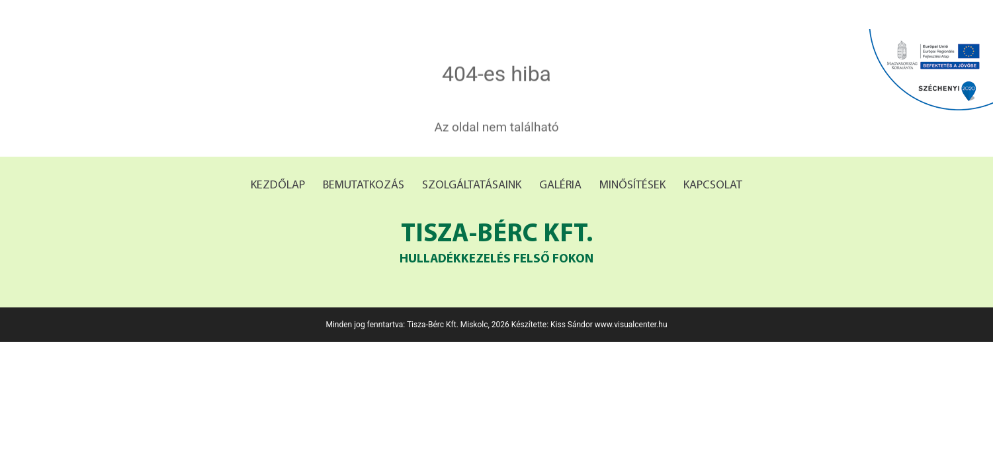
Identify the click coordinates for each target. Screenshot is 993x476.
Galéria (560, 185)
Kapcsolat (712, 185)
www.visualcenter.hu (631, 324)
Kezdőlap (278, 185)
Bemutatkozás (363, 185)
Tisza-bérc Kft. (496, 245)
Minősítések (632, 185)
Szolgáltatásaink (471, 185)
